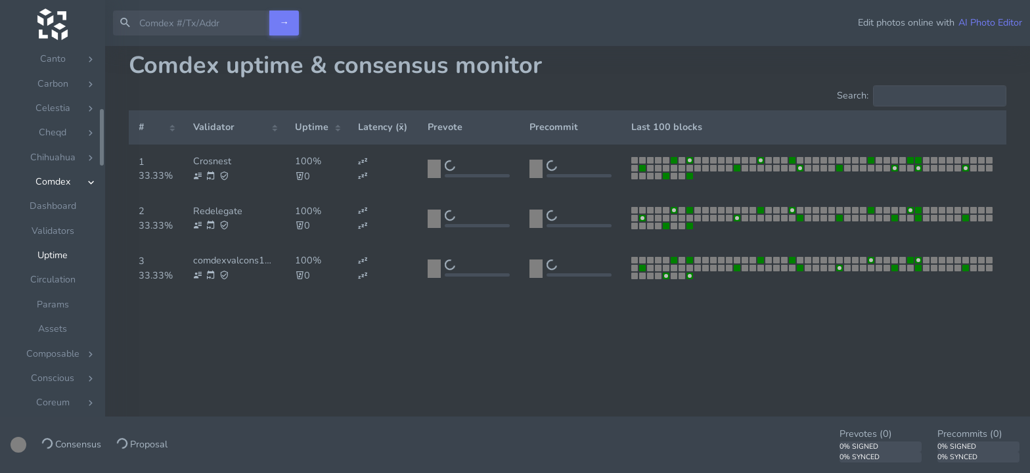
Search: (921, 95)
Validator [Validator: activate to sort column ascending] (214, 126)
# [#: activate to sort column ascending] (142, 126)
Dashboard (53, 206)
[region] (52, 259)
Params (53, 304)
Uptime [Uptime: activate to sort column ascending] (311, 126)
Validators (53, 231)
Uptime (52, 255)
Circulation (53, 279)
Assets (52, 329)
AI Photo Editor (990, 22)
